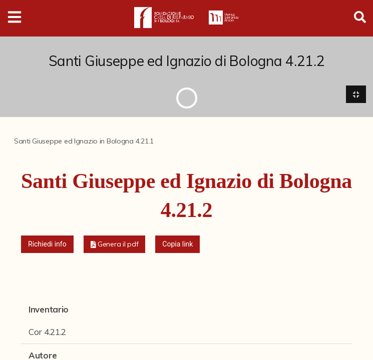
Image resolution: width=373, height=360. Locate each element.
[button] (115, 244)
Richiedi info (47, 244)
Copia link (177, 244)
